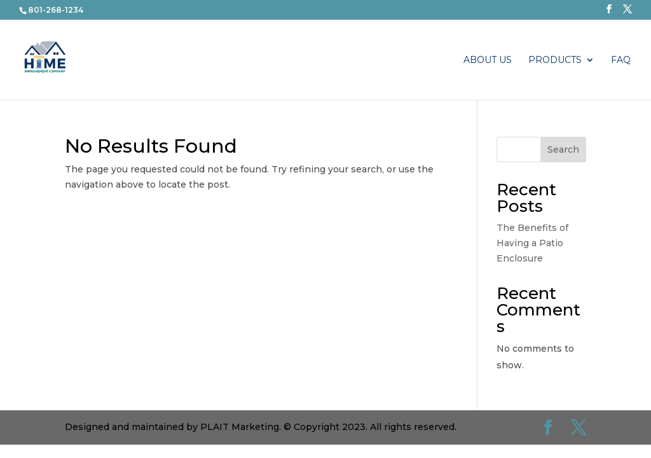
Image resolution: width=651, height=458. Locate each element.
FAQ (621, 60)
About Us (487, 60)
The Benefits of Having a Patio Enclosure (532, 243)
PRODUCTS (555, 60)
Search (563, 149)
